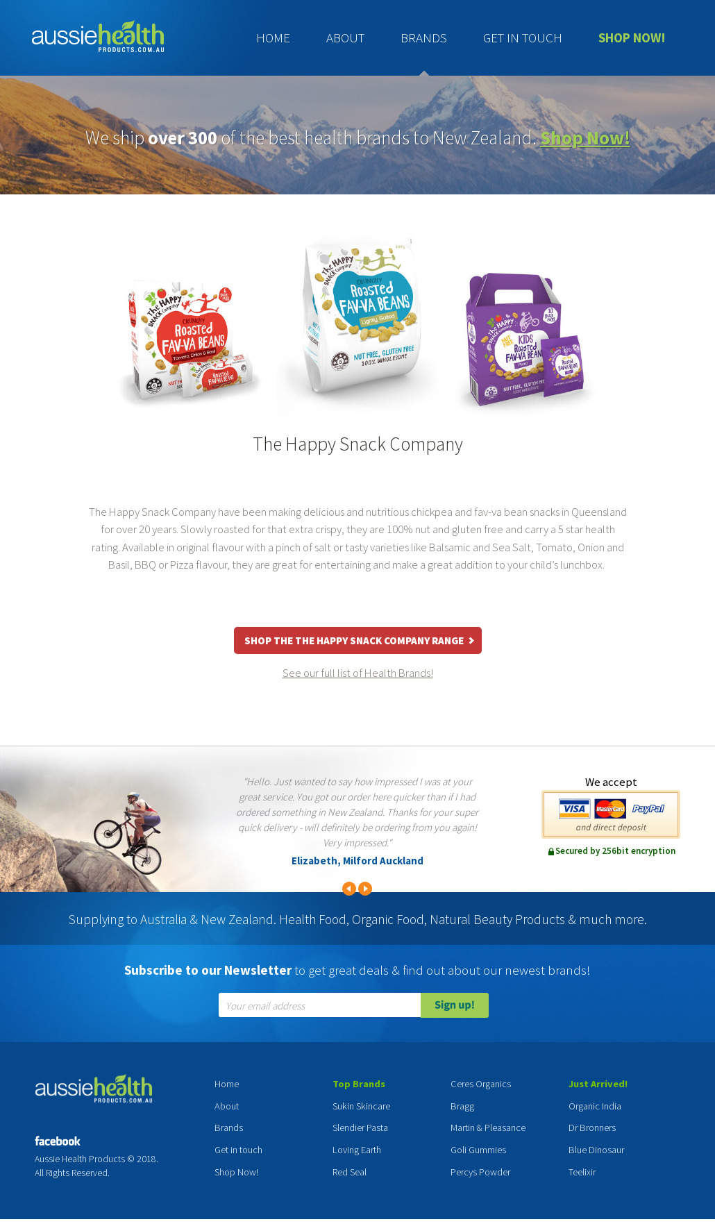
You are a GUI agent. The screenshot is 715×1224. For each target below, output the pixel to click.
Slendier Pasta (360, 1127)
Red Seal (350, 1172)
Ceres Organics (481, 1084)
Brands (424, 37)
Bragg (462, 1106)
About (345, 37)
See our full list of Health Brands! (358, 672)
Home (273, 37)
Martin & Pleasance (488, 1127)
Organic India (595, 1106)
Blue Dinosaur (596, 1149)
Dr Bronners (592, 1127)
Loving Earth (357, 1149)
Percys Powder (480, 1172)
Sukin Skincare (361, 1106)
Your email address (265, 1006)
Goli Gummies (478, 1149)
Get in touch (522, 37)
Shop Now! (632, 37)
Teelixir (582, 1172)
